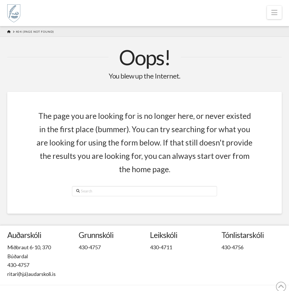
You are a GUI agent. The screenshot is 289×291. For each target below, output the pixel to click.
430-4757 (18, 265)
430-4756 (232, 247)
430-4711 (161, 247)
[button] (274, 12)
